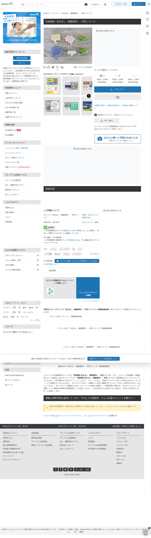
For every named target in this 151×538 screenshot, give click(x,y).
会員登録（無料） (121, 4)
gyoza (31, 308)
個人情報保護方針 (10, 445)
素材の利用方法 (114, 105)
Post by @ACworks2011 (14, 375)
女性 (14, 308)
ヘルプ (7, 217)
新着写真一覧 (10, 112)
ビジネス (6, 308)
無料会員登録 (22, 58)
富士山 (5, 317)
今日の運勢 (22, 265)
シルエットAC (122, 441)
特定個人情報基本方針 (12, 449)
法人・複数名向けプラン (14, 185)
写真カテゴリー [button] (22, 93)
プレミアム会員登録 (13, 180)
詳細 (75, 535)
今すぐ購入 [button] (107, 120)
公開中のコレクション (14, 117)
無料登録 (36, 71)
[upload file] (85, 4)
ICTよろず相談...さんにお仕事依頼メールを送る (77, 261)
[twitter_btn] (55, 469)
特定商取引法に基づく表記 (13, 452)
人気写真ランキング (13, 98)
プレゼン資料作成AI (22, 270)
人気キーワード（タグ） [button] (22, 303)
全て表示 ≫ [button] (95, 254)
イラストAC (121, 438)
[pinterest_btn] (65, 469)
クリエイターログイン (14, 153)
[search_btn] (105, 4)
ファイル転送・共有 (22, 260)
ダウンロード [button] (117, 89)
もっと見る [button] (36, 320)
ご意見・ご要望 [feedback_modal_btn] (82, 469)
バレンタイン (28, 312)
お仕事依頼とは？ (51, 264)
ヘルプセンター (118, 406)
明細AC (119, 463)
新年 (24, 308)
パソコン (6, 312)
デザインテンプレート (22, 255)
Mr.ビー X (9, 385)
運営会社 (6, 441)
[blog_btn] (70, 469)
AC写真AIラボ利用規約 (97, 449)
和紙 (12, 317)
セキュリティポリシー (12, 460)
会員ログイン (70, 380)
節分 (14, 312)
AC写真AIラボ (13, 130)
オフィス (24, 317)
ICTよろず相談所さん (64, 230)
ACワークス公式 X (12, 380)
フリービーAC (122, 445)
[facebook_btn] (60, 469)
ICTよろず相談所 (85, 67)
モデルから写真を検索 (14, 103)
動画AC (119, 452)
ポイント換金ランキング (14, 158)
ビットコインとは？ (91, 301)
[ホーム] (147, 12)
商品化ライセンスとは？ (123, 115)
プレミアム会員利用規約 (97, 445)
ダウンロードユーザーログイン (70, 416)
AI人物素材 (9, 135)
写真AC (46, 13)
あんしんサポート (12, 194)
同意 (81, 535)
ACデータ (120, 460)
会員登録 (96, 388)
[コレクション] (147, 26)
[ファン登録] (147, 19)
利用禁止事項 (99, 105)
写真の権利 (9, 212)
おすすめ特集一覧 (12, 107)
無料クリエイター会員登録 (41, 445)
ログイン (138, 4)
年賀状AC (120, 449)
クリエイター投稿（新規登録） (17, 148)
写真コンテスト (18, 167)
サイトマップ (8, 456)
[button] (44, 68)
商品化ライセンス (12, 190)
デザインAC (121, 456)
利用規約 (8, 222)
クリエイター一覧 (12, 162)
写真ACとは (9, 208)
